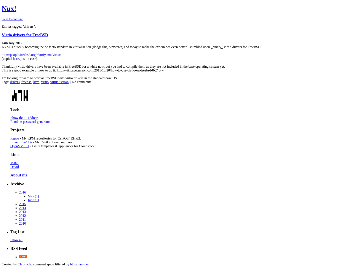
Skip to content (12, 19)
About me (18, 175)
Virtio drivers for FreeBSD (25, 35)
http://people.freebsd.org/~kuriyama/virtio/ (31, 55)
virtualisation (59, 82)
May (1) (33, 196)
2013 (22, 212)
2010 (22, 223)
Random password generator (30, 122)
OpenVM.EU (19, 146)
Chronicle (24, 264)
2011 (22, 219)
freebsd (26, 82)
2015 (22, 204)
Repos (14, 138)
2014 (22, 208)
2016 (22, 192)
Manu (14, 163)
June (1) (33, 200)
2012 (22, 215)
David (14, 167)
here (16, 58)
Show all (16, 240)
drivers (14, 82)
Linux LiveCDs (21, 142)
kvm (36, 82)
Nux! (9, 8)
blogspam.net (79, 264)
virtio (45, 82)
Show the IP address (24, 118)
